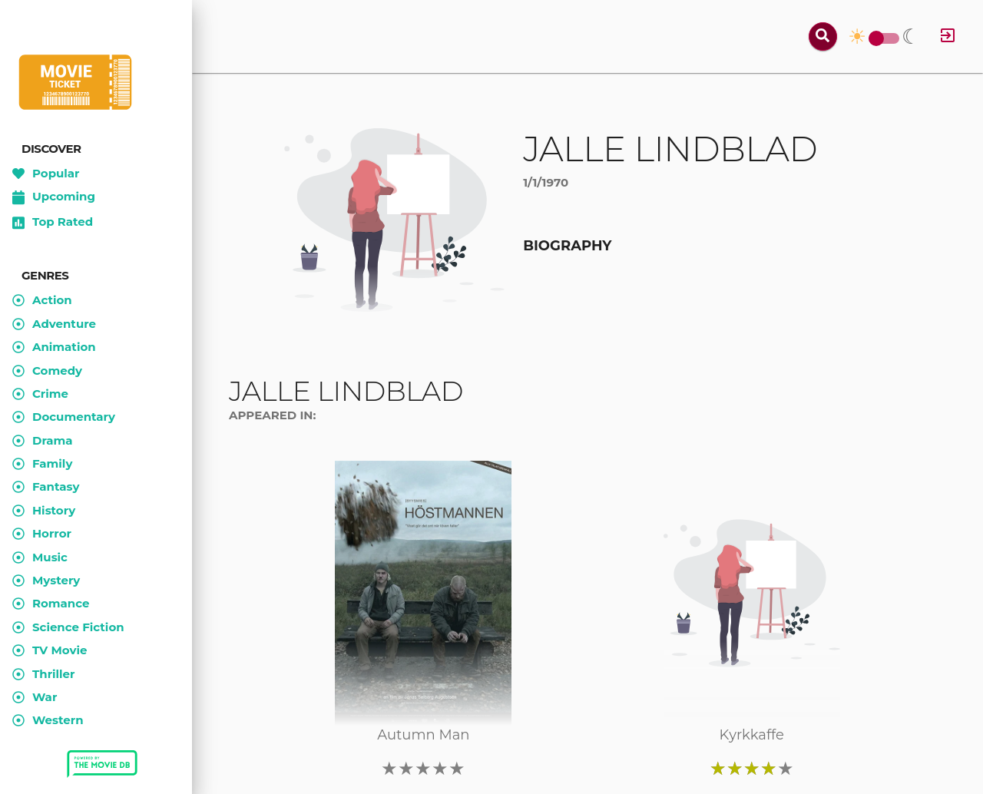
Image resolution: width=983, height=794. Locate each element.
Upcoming (53, 197)
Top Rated (52, 223)
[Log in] (948, 36)
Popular (46, 173)
